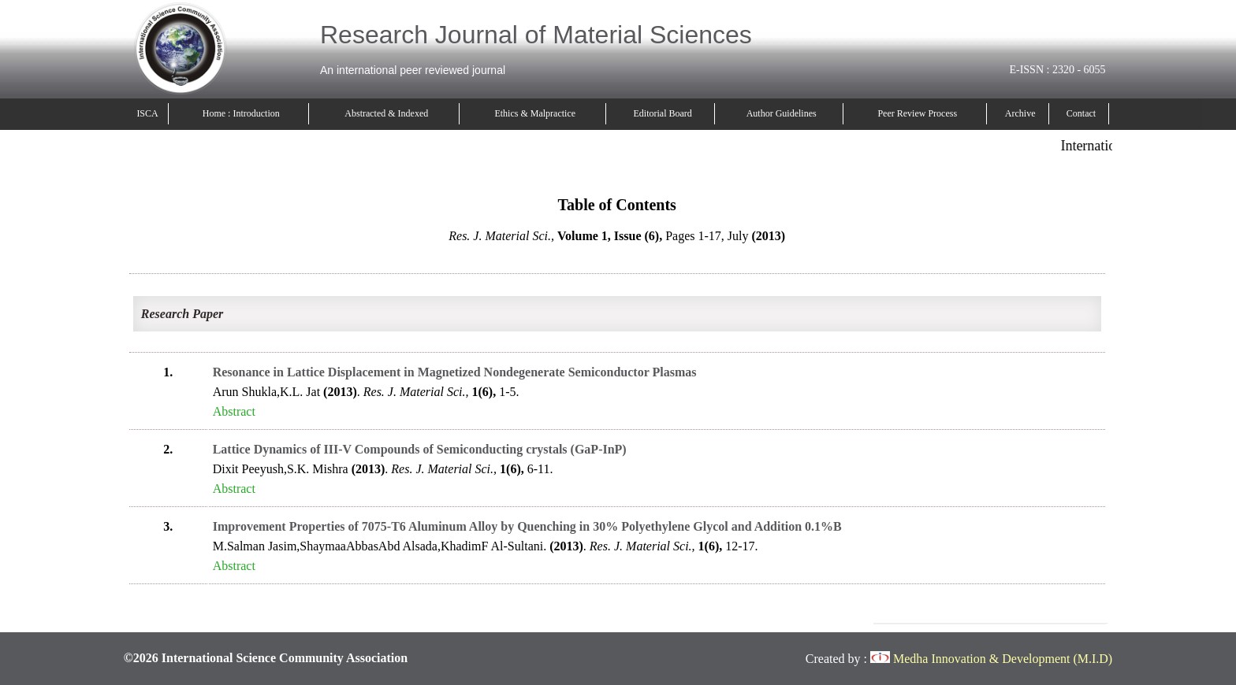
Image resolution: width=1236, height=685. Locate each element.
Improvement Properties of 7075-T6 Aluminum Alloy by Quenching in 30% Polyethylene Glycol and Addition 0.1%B (527, 526)
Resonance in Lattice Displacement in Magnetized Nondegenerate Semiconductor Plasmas (455, 372)
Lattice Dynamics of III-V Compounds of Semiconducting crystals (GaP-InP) (420, 449)
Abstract (234, 411)
